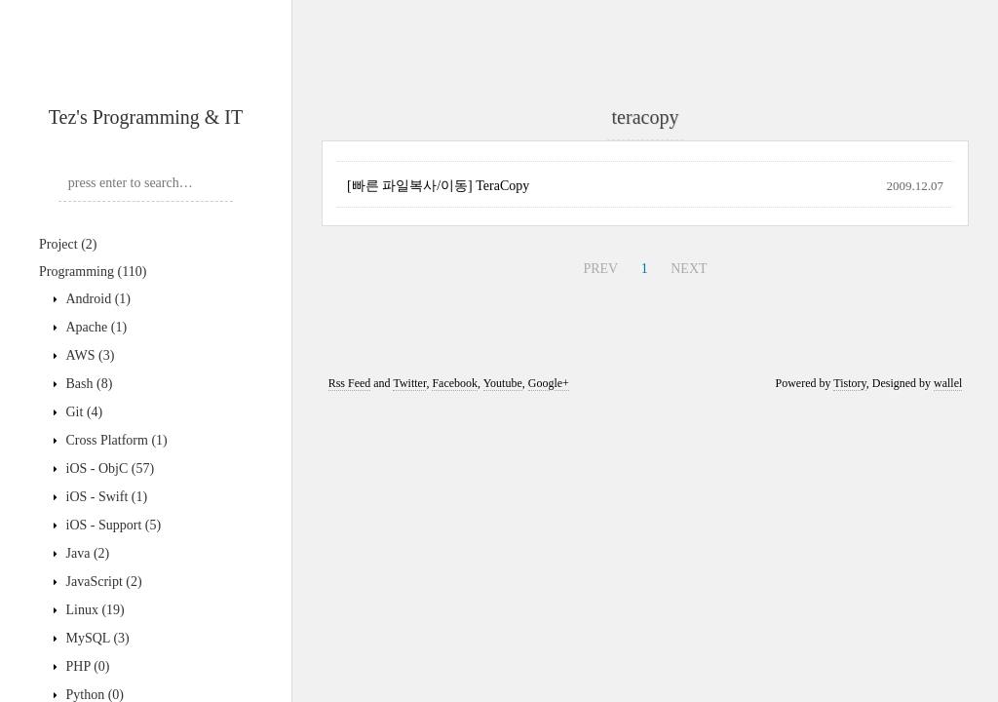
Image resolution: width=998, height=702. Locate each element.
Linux (93, 610)
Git (82, 412)
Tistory (849, 383)
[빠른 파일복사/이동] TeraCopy (438, 185)
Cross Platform (115, 440)
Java (85, 553)
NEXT (689, 268)
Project (67, 244)
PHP (86, 666)
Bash (87, 383)
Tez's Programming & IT (146, 117)
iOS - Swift (104, 496)
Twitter (409, 383)
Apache (94, 327)
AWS (88, 355)
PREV (600, 268)
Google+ (548, 383)
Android (96, 299)
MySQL (96, 638)
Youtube (502, 383)
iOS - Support (111, 525)
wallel (948, 383)
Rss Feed (349, 383)
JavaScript (102, 581)
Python (93, 694)
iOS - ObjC (108, 468)
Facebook (455, 383)
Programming (92, 271)
